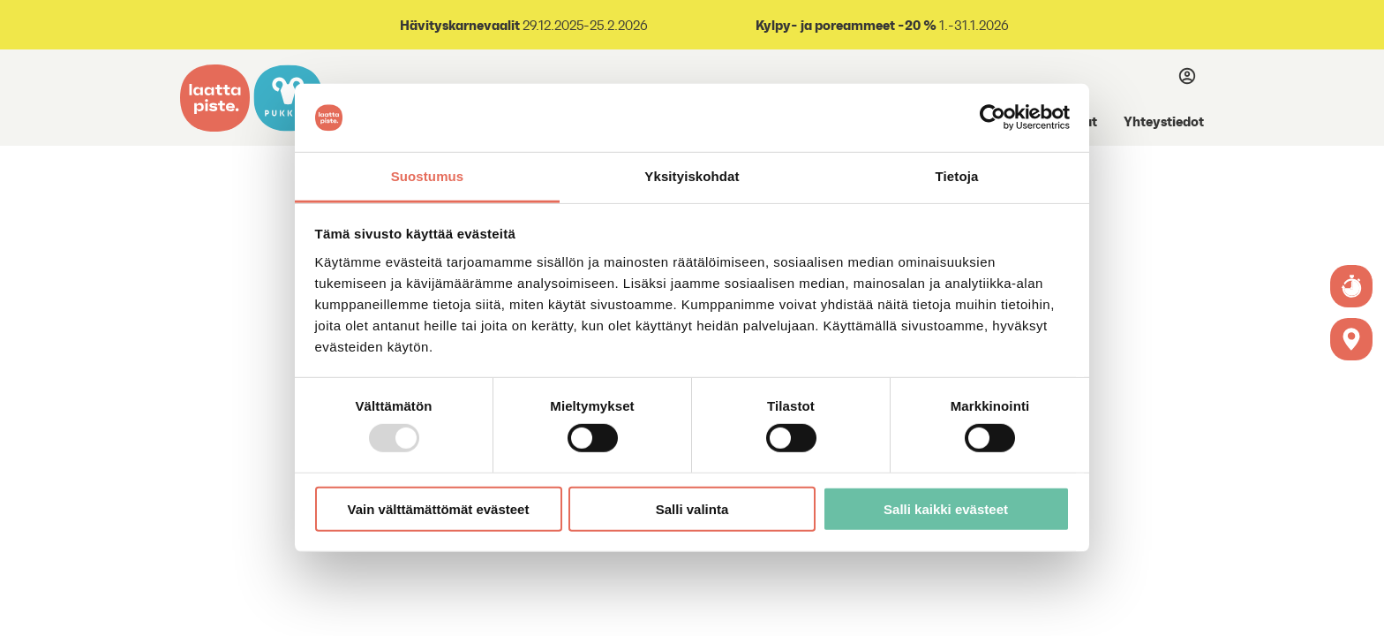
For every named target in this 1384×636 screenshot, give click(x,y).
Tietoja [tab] (957, 176)
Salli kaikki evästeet (946, 508)
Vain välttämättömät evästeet (439, 508)
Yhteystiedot (1164, 121)
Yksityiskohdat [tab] (691, 176)
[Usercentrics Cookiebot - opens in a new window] (992, 117)
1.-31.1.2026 (881, 25)
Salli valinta (692, 508)
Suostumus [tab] (427, 176)
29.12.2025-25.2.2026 (524, 25)
